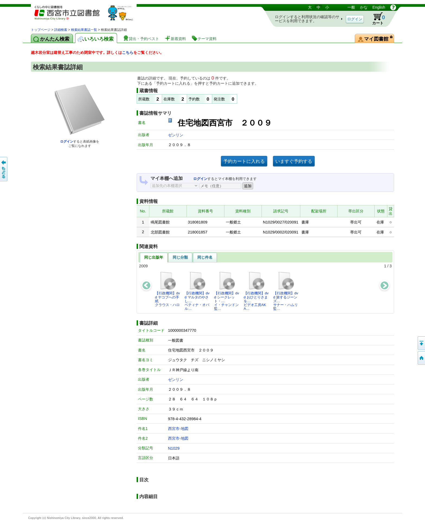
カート (376, 18)
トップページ (40, 30)
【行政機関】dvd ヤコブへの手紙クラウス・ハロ (167, 289)
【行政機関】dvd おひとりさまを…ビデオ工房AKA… (256, 291)
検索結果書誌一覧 (84, 30)
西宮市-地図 (178, 428)
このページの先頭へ (421, 343)
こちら (127, 52)
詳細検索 (60, 30)
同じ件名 (204, 257)
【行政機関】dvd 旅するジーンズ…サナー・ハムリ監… (285, 291)
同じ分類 (180, 257)
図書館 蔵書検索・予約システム (88, 15)
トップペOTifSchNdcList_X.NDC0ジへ (421, 358)
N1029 (173, 448)
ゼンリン (175, 135)
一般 (351, 7)
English (378, 7)
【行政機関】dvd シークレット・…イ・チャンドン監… (226, 291)
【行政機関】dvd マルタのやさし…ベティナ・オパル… (197, 291)
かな (364, 7)
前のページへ (4, 169)
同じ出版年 (153, 257)
